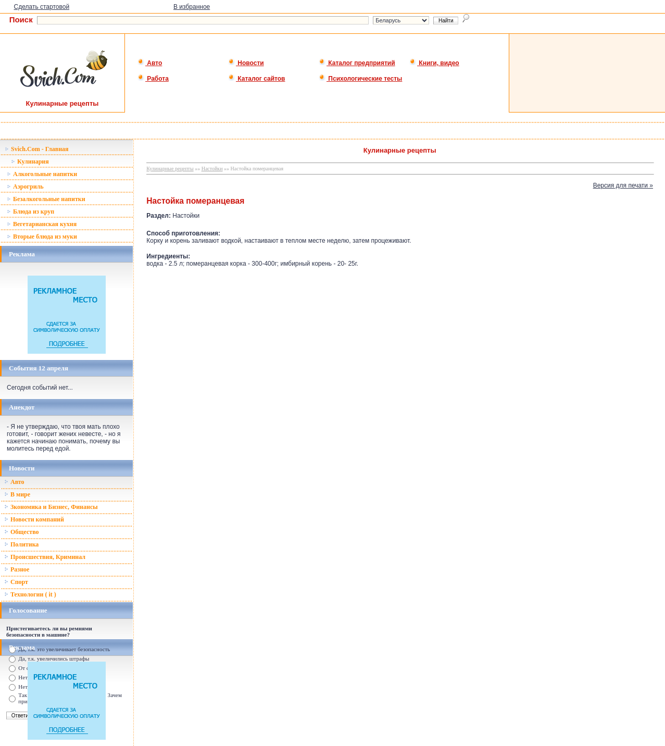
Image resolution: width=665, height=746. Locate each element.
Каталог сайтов (256, 78)
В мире (17, 494)
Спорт (16, 582)
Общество (21, 532)
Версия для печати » (623, 185)
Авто (149, 63)
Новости (246, 63)
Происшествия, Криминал (44, 557)
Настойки (212, 168)
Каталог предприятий (357, 63)
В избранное (191, 6)
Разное (16, 569)
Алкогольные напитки (42, 174)
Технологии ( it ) (30, 594)
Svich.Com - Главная (37, 149)
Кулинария (30, 161)
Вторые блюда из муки (42, 236)
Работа (153, 78)
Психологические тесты (360, 78)
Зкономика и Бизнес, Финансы (51, 507)
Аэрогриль (25, 186)
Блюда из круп (30, 211)
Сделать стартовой (42, 6)
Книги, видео (434, 63)
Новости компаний (34, 519)
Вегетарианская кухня (42, 224)
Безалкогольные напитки (46, 199)
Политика (21, 544)
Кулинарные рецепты (169, 168)
